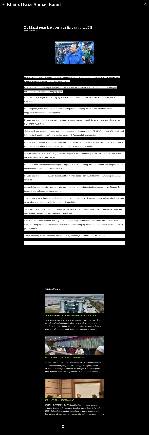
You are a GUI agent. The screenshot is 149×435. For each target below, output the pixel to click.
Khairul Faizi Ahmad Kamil (34, 4)
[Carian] (64, 4)
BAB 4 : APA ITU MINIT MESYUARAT (59, 400)
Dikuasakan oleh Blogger (74, 426)
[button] (25, 36)
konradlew (79, 431)
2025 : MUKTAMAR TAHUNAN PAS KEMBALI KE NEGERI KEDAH (70, 315)
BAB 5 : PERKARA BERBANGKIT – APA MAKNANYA (65, 358)
